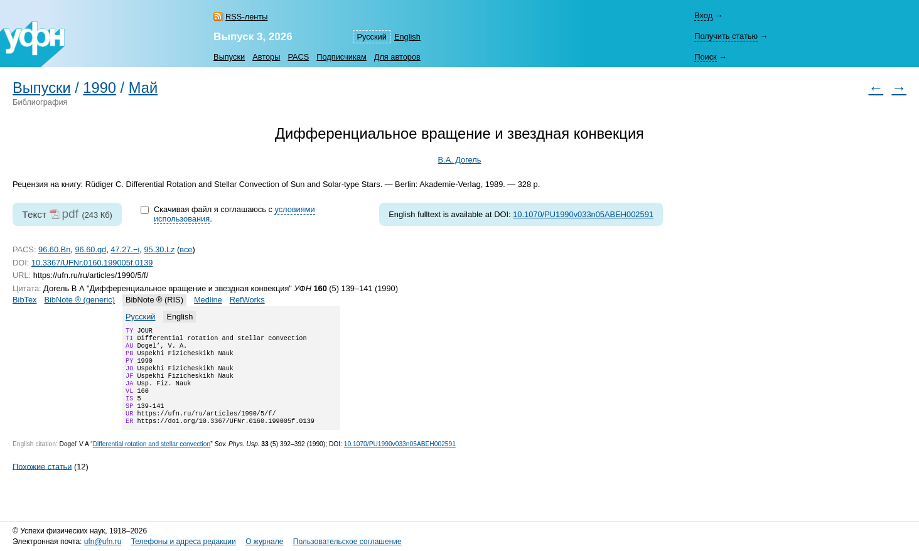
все (186, 249)
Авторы (266, 57)
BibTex (24, 299)
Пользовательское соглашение (347, 541)
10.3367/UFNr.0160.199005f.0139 (92, 262)
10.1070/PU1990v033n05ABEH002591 (583, 214)
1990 (99, 88)
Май (143, 88)
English (407, 36)
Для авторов (397, 57)
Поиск (705, 57)
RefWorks (247, 299)
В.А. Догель (459, 159)
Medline (208, 299)
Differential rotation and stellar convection (152, 460)
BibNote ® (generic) (79, 299)
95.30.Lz (159, 249)
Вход (703, 15)
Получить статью (726, 36)
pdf (70, 213)
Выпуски (229, 57)
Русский (371, 36)
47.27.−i (124, 249)
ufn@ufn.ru (103, 541)
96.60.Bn (54, 249)
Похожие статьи (42, 482)
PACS (298, 57)
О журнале (264, 541)
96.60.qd (90, 249)
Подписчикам (341, 57)
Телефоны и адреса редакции (183, 541)
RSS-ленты (246, 16)
